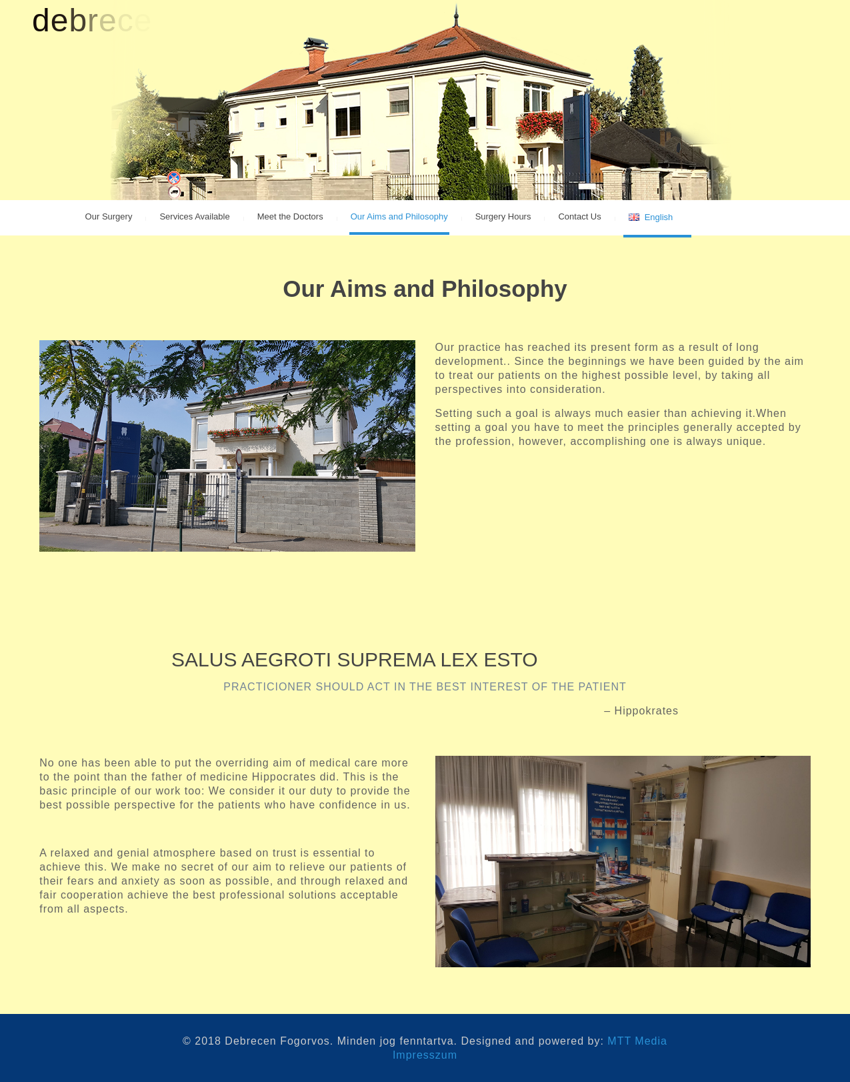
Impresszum (425, 1055)
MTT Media (637, 1041)
